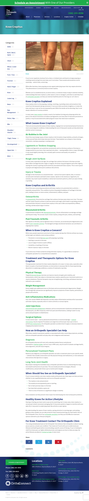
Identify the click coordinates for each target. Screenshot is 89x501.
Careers (30, 492)
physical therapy (36, 275)
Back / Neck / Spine (11, 54)
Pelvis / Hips (12, 118)
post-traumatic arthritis (37, 223)
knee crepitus (38, 114)
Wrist (10, 156)
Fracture (11, 81)
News (10, 104)
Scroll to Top (78, 493)
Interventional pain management (35, 308)
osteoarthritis (31, 199)
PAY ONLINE (56, 7)
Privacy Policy (53, 492)
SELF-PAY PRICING (47, 7)
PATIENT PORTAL (78, 7)
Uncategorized (13, 144)
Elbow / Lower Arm (11, 68)
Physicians (37, 17)
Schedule (80, 17)
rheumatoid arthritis (50, 212)
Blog (36, 492)
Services (47, 17)
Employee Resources (43, 492)
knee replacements (35, 324)
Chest (10, 61)
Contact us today (47, 432)
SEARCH (81, 9)
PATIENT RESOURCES (29, 7)
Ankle (10, 47)
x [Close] (87, 2)
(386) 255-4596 (75, 13)
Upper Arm (12, 150)
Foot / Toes (12, 75)
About (28, 17)
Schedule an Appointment (16, 462)
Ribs (10, 124)
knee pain (45, 238)
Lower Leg (12, 98)
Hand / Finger (13, 87)
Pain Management (13, 111)
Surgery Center (68, 17)
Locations (57, 17)
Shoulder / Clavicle (11, 131)
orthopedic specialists (51, 414)
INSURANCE (38, 7)
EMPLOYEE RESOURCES (66, 7)
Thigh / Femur (13, 138)
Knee (27, 74)
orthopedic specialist (33, 97)
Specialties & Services (22, 492)
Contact (8, 494)
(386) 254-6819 (12, 471)
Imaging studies (38, 344)
